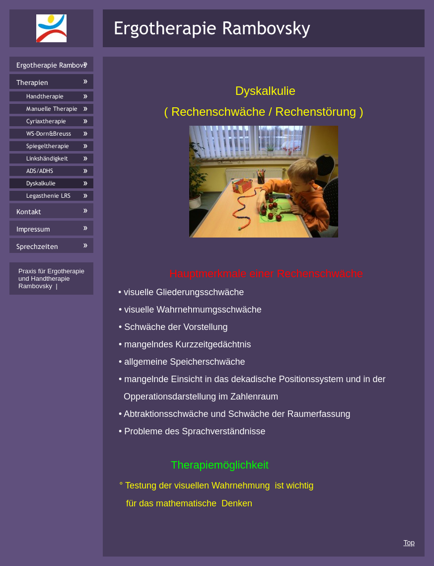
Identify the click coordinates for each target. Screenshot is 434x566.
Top (409, 543)
